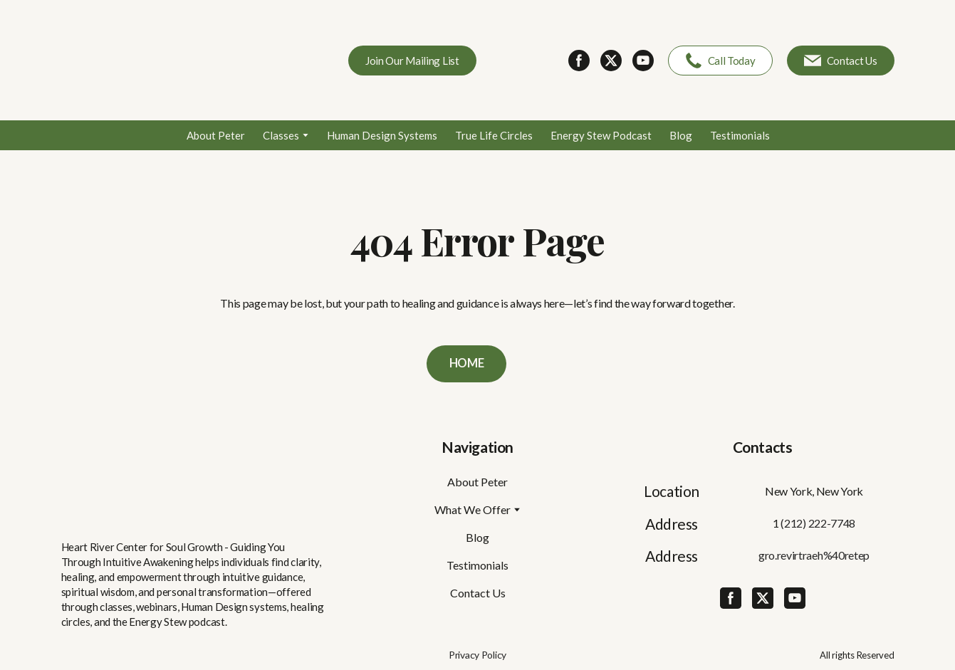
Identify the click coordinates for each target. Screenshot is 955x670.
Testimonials (740, 135)
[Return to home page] (164, 60)
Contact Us (478, 593)
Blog (680, 135)
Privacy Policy (477, 655)
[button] (412, 60)
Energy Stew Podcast (601, 135)
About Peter (216, 135)
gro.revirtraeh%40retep (814, 555)
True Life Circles (494, 135)
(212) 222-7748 (818, 523)
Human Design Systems (382, 135)
